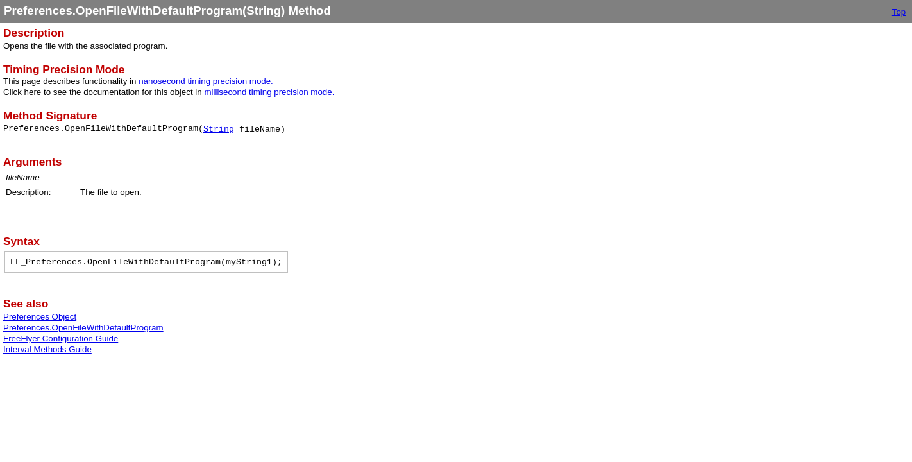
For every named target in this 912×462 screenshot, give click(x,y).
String (218, 129)
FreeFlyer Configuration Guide (60, 338)
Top (899, 12)
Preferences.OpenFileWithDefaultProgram (83, 327)
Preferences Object (39, 316)
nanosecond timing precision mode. (206, 81)
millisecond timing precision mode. (269, 92)
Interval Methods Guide (47, 349)
